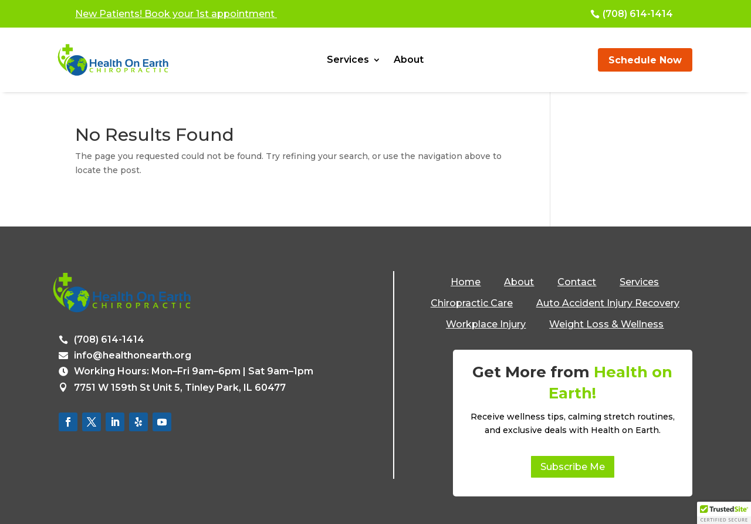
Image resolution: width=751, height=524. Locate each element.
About (409, 60)
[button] (724, 513)
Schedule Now (645, 60)
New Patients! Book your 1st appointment (176, 13)
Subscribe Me (572, 466)
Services (348, 60)
